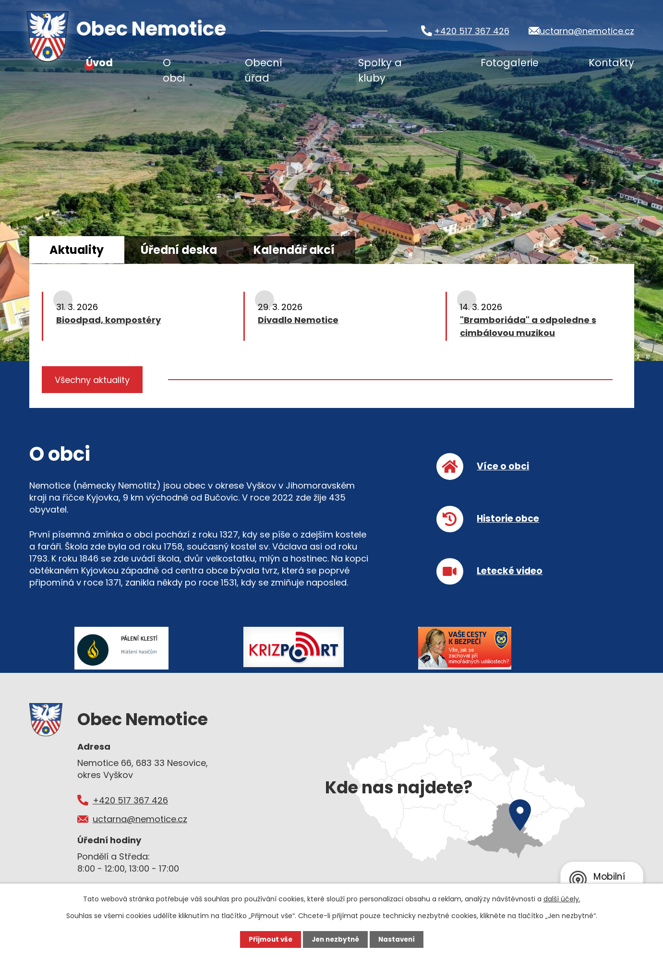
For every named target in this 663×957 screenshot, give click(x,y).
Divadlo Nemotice (298, 321)
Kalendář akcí (329, 250)
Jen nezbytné (335, 939)
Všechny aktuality (93, 381)
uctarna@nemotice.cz (586, 31)
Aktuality (84, 250)
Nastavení (399, 939)
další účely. (561, 899)
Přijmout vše (268, 939)
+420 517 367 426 (466, 31)
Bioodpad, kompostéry (108, 321)
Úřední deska (199, 250)
